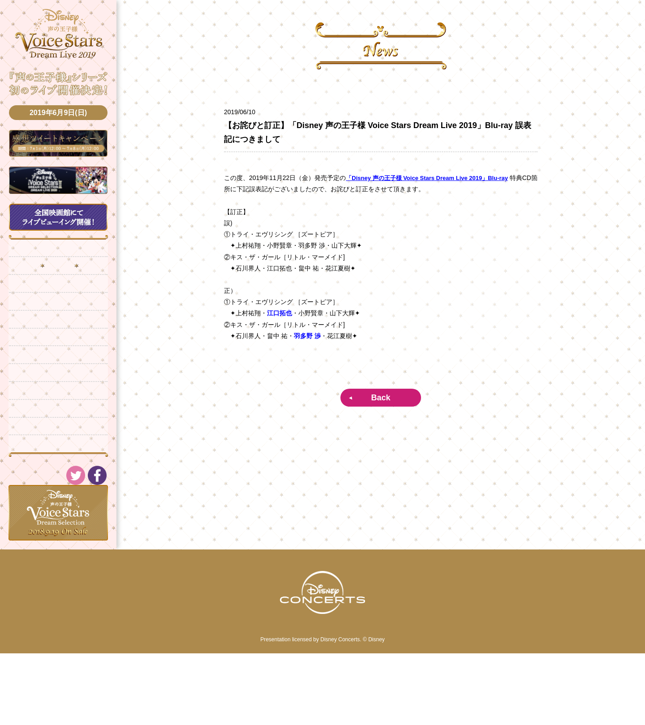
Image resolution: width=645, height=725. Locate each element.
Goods (58, 396)
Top (58, 256)
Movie (58, 489)
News (58, 280)
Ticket (58, 326)
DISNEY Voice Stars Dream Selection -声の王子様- (58, 36)
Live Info (58, 303)
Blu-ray (58, 466)
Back (380, 397)
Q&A (58, 419)
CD (58, 443)
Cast (58, 373)
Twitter (58, 513)
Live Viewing (58, 350)
